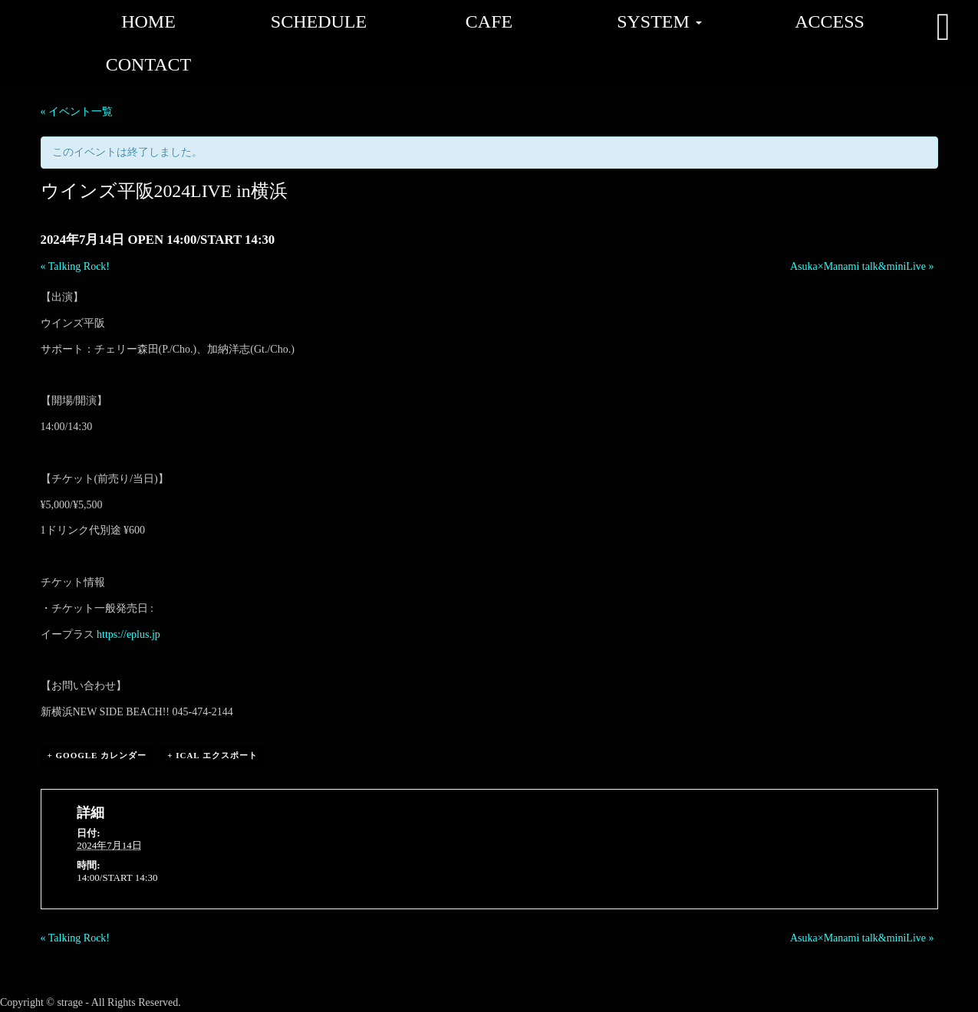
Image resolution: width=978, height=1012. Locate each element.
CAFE (489, 21)
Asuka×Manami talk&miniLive (862, 266)
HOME (148, 21)
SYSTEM (659, 21)
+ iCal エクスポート (212, 755)
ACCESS (829, 21)
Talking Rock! (75, 266)
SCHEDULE (319, 21)
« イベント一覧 (77, 111)
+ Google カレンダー (97, 755)
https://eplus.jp (128, 634)
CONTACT (148, 64)
